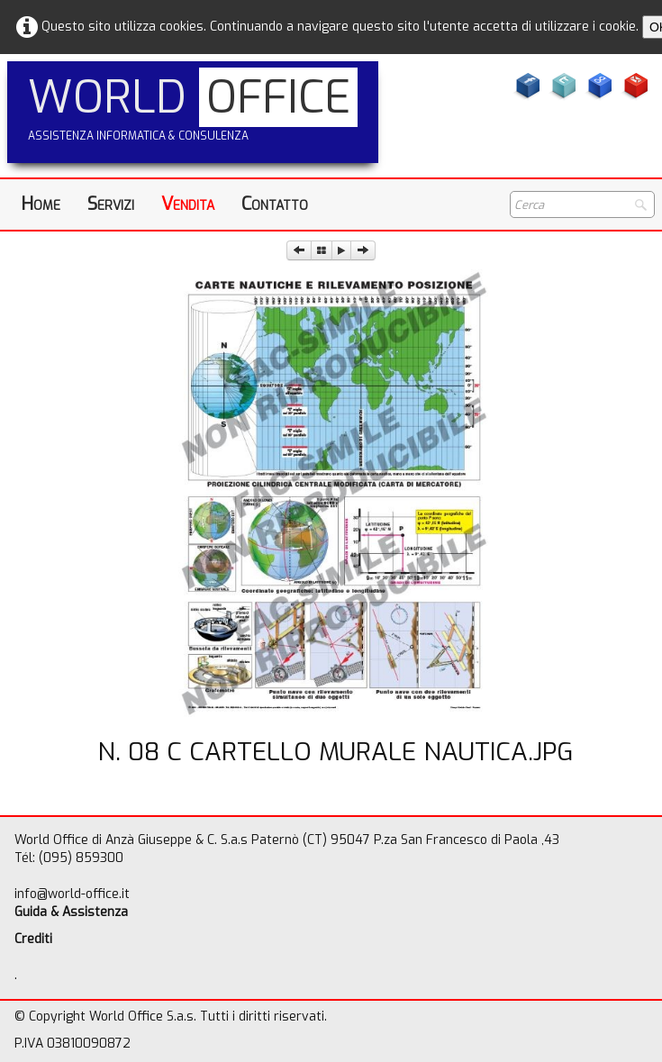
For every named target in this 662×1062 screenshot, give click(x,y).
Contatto (274, 204)
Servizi (110, 204)
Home (40, 204)
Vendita (187, 204)
